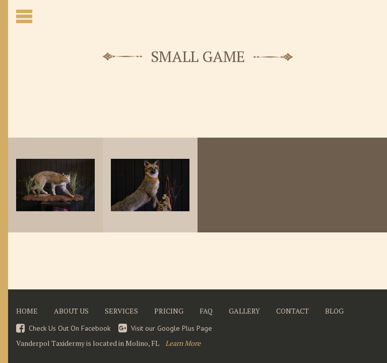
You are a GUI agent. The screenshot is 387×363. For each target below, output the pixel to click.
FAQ (206, 311)
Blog (334, 311)
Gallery (244, 311)
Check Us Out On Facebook (69, 328)
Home (27, 311)
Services (121, 311)
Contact (292, 311)
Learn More (183, 343)
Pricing (168, 311)
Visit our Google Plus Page (171, 328)
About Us (71, 311)
